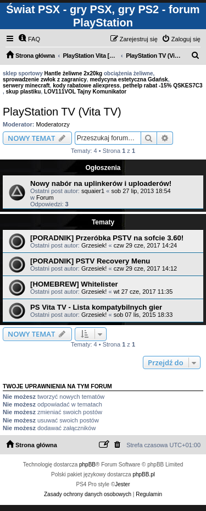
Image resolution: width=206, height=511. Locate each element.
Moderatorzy (53, 124)
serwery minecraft (26, 86)
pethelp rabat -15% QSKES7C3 (162, 86)
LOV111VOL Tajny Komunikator (85, 92)
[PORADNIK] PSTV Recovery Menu (90, 261)
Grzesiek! (94, 245)
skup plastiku (23, 92)
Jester (122, 484)
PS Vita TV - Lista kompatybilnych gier (96, 307)
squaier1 (92, 191)
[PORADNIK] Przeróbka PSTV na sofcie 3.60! (106, 238)
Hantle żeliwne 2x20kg (73, 73)
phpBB (87, 464)
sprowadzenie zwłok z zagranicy (45, 79)
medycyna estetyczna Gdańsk (129, 79)
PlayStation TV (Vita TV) (62, 112)
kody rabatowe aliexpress (86, 86)
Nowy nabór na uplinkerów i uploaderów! (100, 183)
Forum (45, 197)
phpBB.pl (143, 474)
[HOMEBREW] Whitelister (74, 284)
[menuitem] (29, 39)
